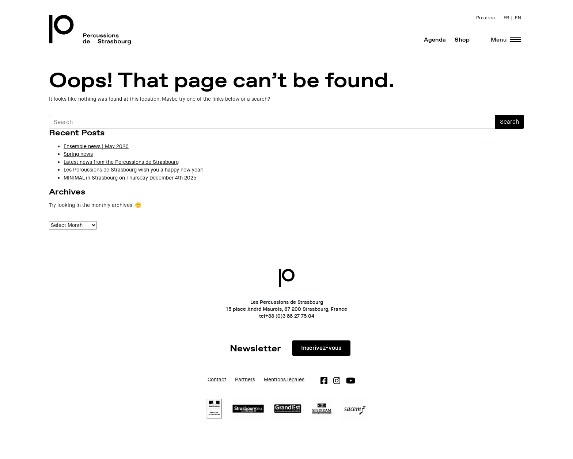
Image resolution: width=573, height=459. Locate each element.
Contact (217, 379)
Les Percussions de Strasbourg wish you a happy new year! (134, 169)
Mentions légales (284, 379)
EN (518, 18)
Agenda (435, 39)
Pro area (485, 18)
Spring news (78, 154)
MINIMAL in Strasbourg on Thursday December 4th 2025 (130, 177)
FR (506, 18)
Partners (245, 379)
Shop (462, 39)
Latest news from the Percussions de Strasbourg (121, 162)
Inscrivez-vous (321, 348)
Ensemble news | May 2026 (96, 146)
